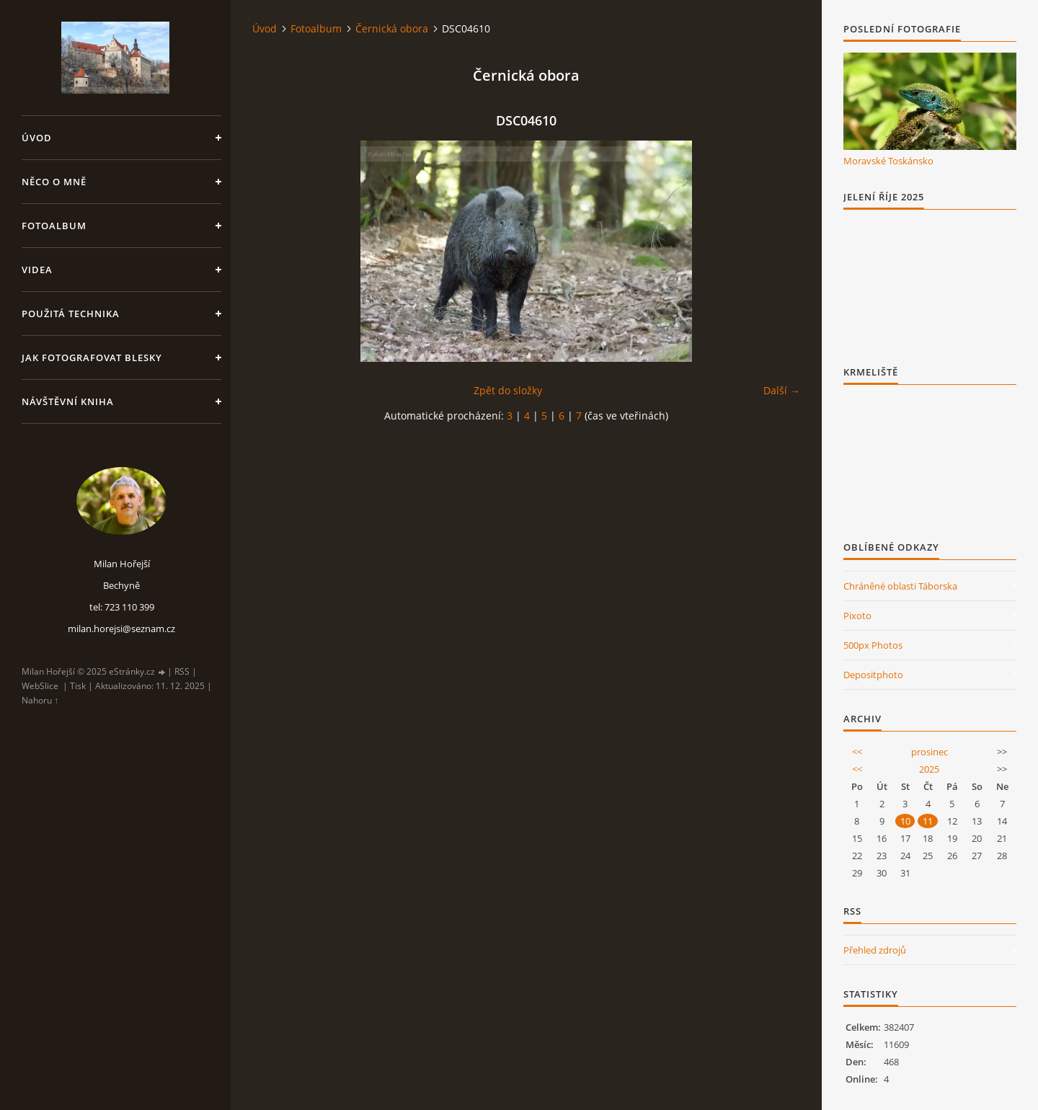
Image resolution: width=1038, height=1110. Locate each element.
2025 (929, 769)
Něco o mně (54, 181)
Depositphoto (873, 674)
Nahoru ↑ (40, 700)
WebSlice (40, 686)
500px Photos (872, 645)
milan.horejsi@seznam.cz (121, 628)
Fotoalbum (54, 225)
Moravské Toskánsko (888, 160)
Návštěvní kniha (68, 401)
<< (857, 751)
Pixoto (857, 615)
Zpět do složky (508, 390)
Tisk (78, 686)
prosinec (929, 751)
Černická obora (391, 28)
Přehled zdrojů (874, 950)
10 (905, 820)
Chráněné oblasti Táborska (900, 586)
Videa (37, 269)
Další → (781, 390)
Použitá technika (71, 313)
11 (928, 820)
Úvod (37, 137)
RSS (182, 671)
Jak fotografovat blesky (92, 357)
